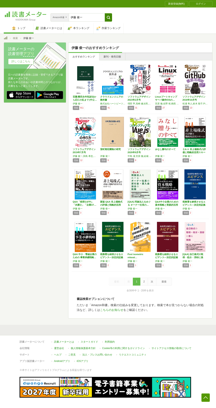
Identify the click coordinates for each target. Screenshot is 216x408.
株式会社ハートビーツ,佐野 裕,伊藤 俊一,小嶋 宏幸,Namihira (113, 103)
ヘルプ (58, 354)
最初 (116, 281)
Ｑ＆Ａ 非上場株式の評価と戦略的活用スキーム (194, 152)
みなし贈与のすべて (165, 149)
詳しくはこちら (20, 61)
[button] (108, 17)
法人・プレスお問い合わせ (97, 354)
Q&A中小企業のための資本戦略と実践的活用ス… (166, 204)
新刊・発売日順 (112, 56)
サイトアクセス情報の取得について (171, 348)
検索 (15, 38)
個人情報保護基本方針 (83, 348)
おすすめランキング (84, 56)
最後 (164, 281)
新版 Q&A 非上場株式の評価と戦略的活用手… (111, 204)
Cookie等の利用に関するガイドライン (123, 348)
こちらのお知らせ (111, 309)
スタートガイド (89, 342)
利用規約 (110, 342)
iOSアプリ (82, 361)
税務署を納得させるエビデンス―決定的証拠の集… (194, 204)
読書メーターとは (64, 342)
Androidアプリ (62, 361)
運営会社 (59, 348)
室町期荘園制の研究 (110, 149)
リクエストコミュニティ (132, 354)
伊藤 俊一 (78, 103)
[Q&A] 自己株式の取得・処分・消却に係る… (193, 257)
